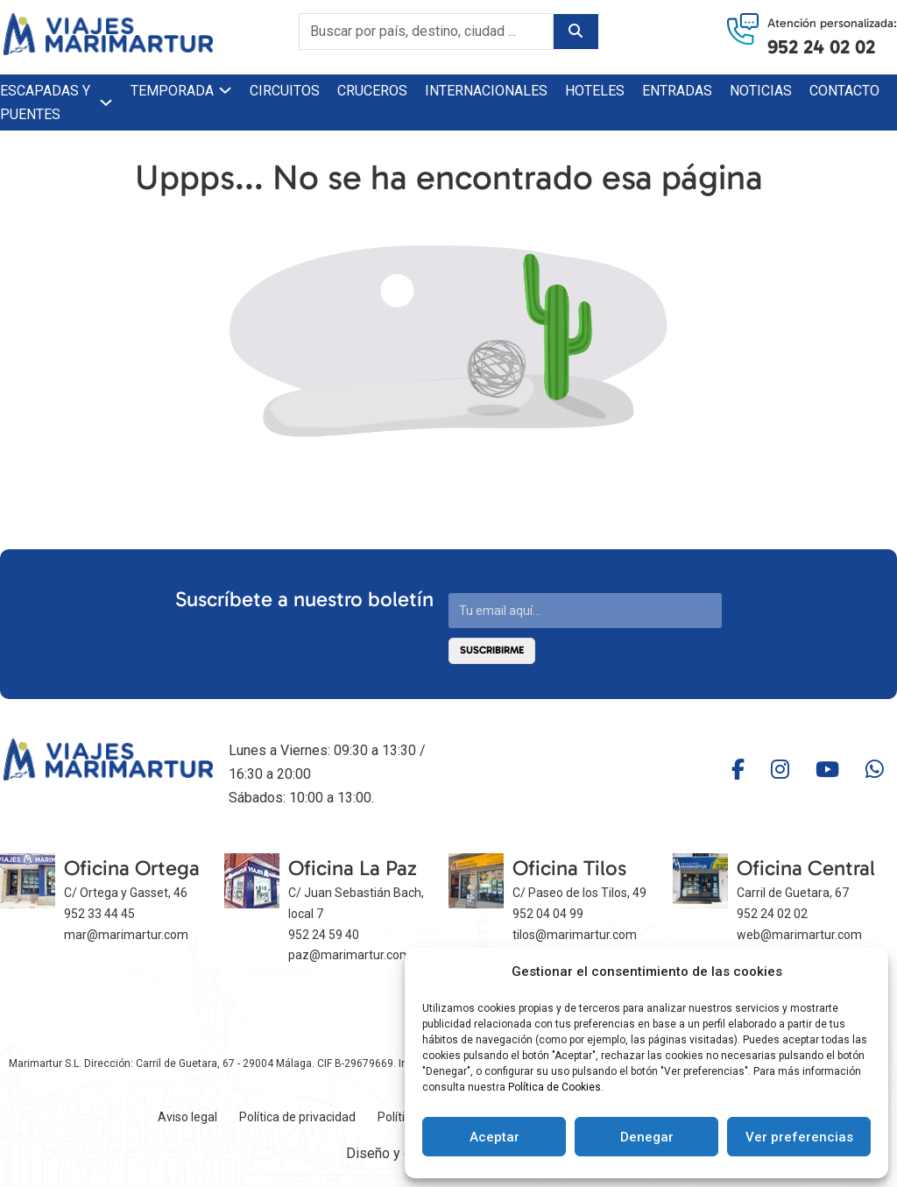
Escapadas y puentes (45, 102)
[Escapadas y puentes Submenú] (106, 102)
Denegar (647, 1137)
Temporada (172, 90)
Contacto (844, 90)
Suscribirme (492, 650)
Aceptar (494, 1137)
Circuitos (285, 90)
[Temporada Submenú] (225, 90)
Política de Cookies (554, 1087)
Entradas (677, 90)
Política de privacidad (297, 1117)
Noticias (761, 90)
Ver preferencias (799, 1137)
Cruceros (372, 90)
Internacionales (486, 90)
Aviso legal (187, 1117)
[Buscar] (575, 31)
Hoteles (595, 90)
